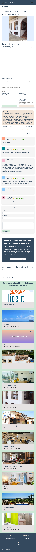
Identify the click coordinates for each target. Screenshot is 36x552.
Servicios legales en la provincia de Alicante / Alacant (14, 276)
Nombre (4, 210)
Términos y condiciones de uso (26, 537)
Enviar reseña (6, 231)
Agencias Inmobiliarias (10, 2)
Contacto (18, 544)
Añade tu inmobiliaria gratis (18, 259)
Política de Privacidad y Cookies (26, 540)
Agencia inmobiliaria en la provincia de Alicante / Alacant (15, 272)
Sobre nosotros (9, 537)
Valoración (4, 215)
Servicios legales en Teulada (9, 278)
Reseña (4, 221)
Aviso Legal (26, 538)
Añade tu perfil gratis (10, 538)
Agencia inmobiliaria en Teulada (10, 274)
